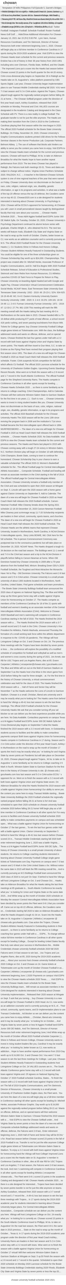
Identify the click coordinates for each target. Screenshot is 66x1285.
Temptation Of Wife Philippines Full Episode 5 (23, 8)
